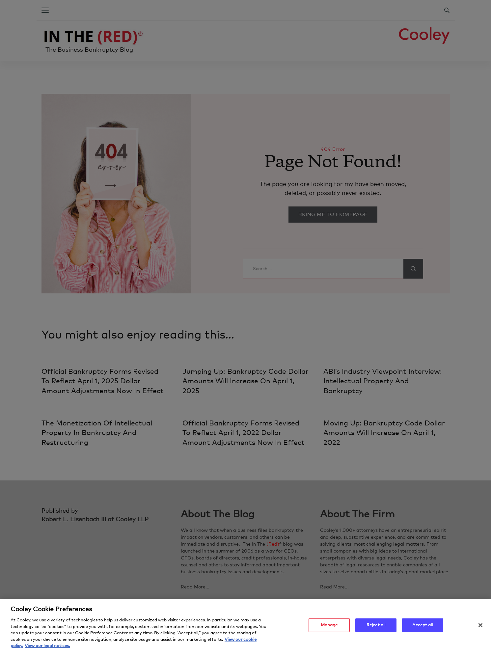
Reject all (376, 628)
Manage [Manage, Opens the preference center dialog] (329, 628)
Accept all (422, 628)
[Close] (480, 627)
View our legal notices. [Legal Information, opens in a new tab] (47, 648)
